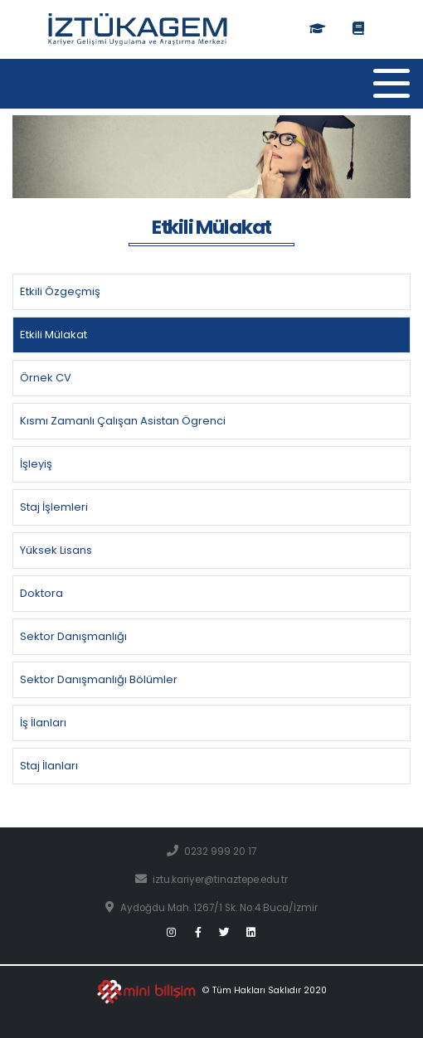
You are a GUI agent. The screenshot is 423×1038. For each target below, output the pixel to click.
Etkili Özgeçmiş (60, 291)
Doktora (41, 593)
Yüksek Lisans (56, 550)
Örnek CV (45, 378)
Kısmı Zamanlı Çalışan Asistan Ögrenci (123, 421)
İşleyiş (36, 464)
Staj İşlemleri (54, 507)
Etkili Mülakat (53, 334)
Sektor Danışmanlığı (73, 636)
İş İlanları (43, 722)
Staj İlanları (49, 766)
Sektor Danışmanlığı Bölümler (98, 679)
